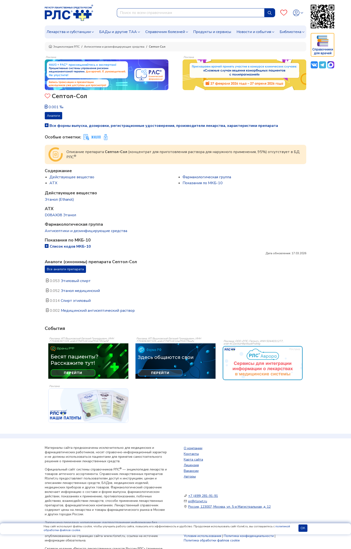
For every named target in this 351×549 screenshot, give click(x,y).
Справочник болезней (165, 31)
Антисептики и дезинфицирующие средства (114, 47)
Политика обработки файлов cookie (212, 540)
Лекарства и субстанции (69, 31)
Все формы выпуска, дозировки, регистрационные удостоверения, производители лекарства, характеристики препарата (161, 125)
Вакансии (191, 471)
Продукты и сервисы (212, 31)
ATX (53, 183)
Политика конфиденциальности (249, 536)
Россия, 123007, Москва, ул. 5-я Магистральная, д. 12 (229, 506)
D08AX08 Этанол (60, 215)
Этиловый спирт (76, 280)
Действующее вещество (71, 177)
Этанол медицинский (80, 290)
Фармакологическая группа (207, 177)
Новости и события (254, 31)
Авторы (190, 476)
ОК (303, 528)
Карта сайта (193, 459)
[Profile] (298, 13)
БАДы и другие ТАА (118, 31)
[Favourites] (284, 12)
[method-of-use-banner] (106, 74)
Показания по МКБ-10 (203, 183)
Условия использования (202, 536)
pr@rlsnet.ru (197, 501)
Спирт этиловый (76, 300)
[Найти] (269, 12)
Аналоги (53, 115)
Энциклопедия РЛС (64, 47)
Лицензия (191, 465)
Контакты (191, 454)
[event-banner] (263, 363)
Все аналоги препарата (65, 269)
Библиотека (290, 31)
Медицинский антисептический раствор (98, 310)
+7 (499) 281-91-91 (203, 496)
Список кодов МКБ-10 (68, 246)
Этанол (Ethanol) (59, 199)
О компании (193, 448)
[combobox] (191, 12)
